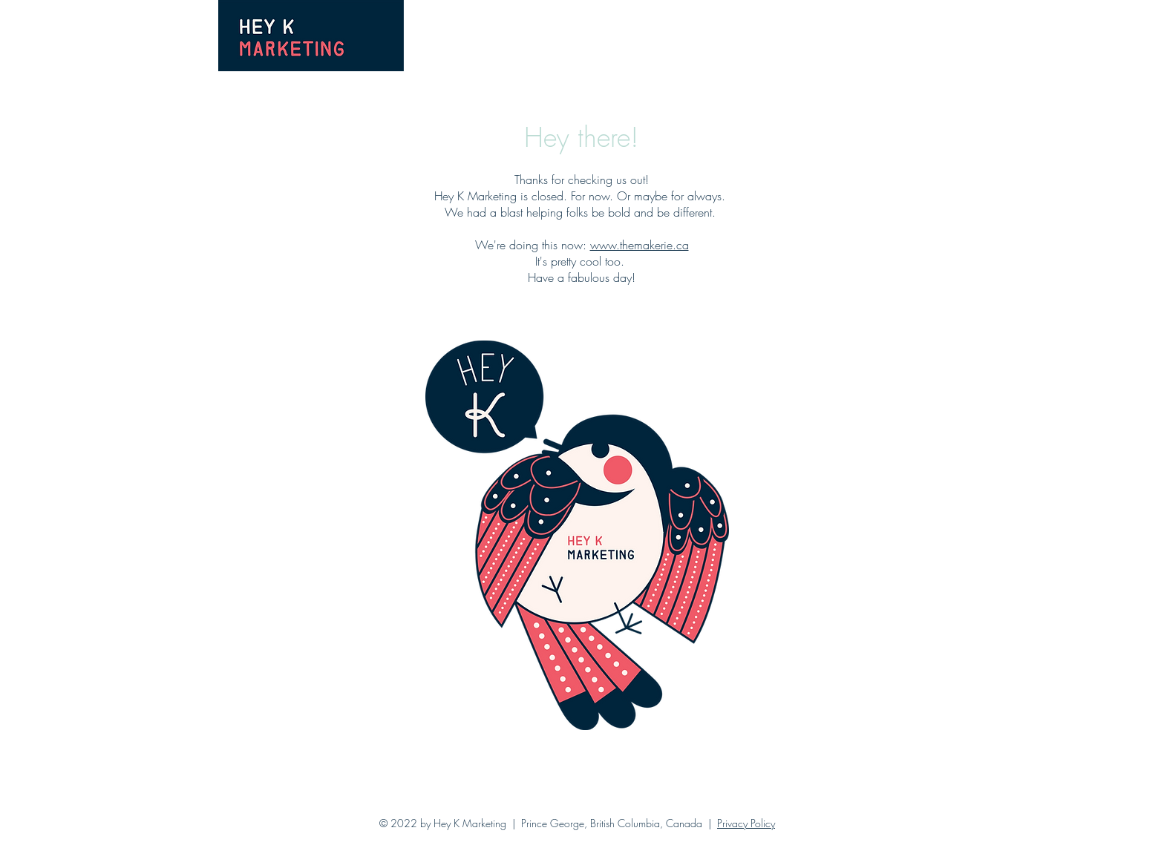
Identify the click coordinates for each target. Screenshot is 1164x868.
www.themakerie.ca (639, 245)
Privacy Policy (746, 823)
